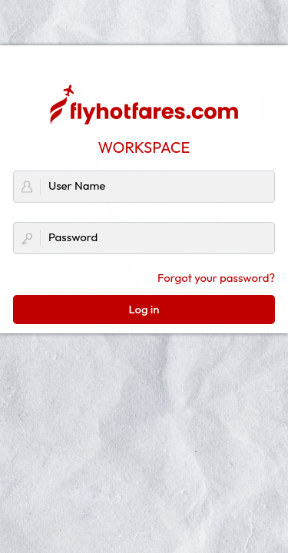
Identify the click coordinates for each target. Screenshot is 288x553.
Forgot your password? (216, 277)
